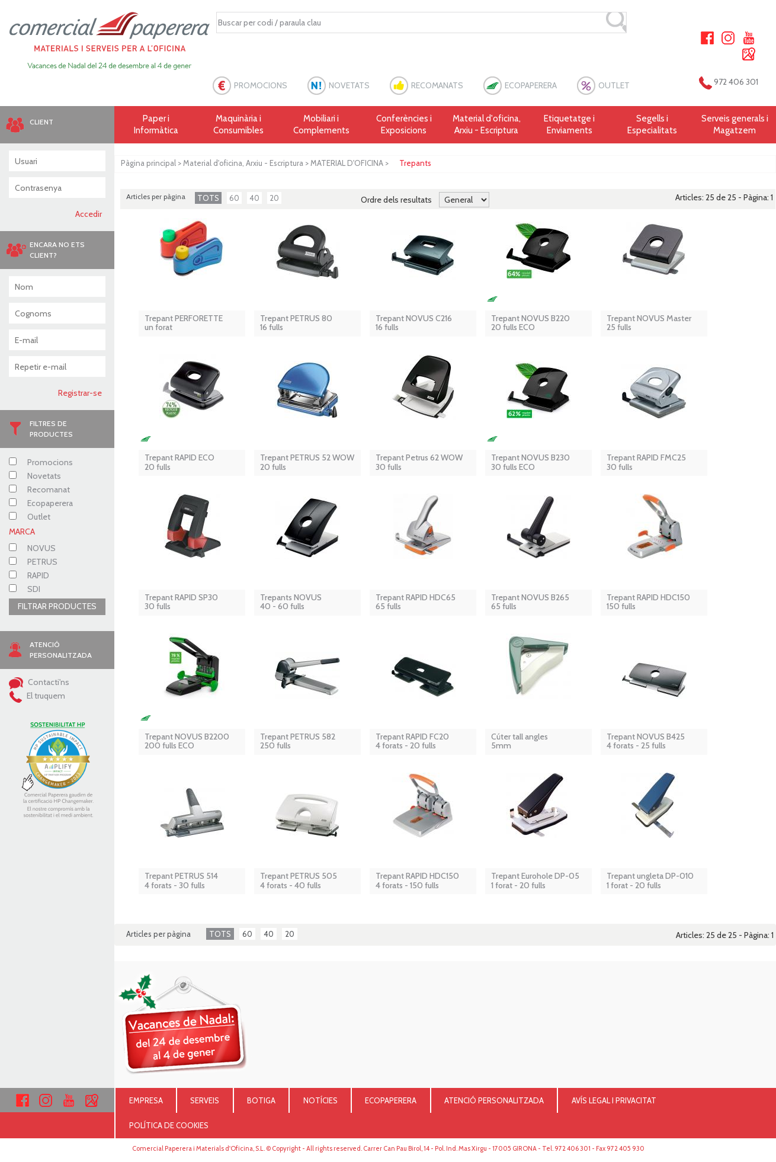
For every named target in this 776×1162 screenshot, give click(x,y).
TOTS (208, 198)
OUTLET (614, 85)
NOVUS (32, 548)
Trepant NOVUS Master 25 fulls (649, 323)
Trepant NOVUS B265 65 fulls (530, 602)
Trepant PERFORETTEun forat (184, 323)
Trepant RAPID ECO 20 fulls (179, 462)
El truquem (37, 695)
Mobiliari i (321, 124)
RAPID (29, 575)
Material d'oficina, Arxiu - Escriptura (487, 124)
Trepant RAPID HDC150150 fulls (648, 602)
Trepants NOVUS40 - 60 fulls (291, 602)
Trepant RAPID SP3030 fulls (181, 602)
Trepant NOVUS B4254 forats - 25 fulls (646, 741)
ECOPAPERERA (531, 85)
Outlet (29, 516)
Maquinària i (238, 124)
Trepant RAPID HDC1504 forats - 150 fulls (417, 881)
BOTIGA (261, 1100)
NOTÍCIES (320, 1100)
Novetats (35, 475)
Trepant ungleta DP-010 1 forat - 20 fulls (650, 881)
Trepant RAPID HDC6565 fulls (416, 602)
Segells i (652, 124)
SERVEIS (204, 1100)
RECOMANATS (437, 85)
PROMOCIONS (260, 85)
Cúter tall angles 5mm (519, 741)
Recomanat (39, 489)
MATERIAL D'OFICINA (346, 163)
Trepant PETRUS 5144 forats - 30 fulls (181, 881)
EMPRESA (146, 1100)
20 (274, 198)
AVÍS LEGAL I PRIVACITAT (614, 1100)
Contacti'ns (39, 682)
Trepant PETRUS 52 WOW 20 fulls (307, 462)
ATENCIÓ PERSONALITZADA (494, 1100)
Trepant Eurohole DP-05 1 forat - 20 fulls (535, 881)
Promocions (41, 462)
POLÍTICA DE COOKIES (169, 1125)
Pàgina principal (148, 163)
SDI (24, 589)
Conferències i (404, 124)
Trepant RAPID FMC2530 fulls (646, 462)
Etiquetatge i (569, 124)
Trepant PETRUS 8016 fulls (296, 323)
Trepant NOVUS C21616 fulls (414, 323)
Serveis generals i (734, 124)
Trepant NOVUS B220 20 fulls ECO (530, 323)
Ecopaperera (41, 503)
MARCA (22, 531)
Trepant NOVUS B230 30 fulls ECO (530, 462)
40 (254, 198)
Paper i (156, 124)
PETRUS (33, 561)
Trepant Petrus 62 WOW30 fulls (419, 462)
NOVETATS (349, 85)
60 (234, 198)
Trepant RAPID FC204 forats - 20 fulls (412, 741)
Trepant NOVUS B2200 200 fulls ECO (187, 741)
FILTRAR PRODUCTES (57, 606)
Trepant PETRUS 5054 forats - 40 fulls (298, 881)
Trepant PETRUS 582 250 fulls (297, 741)
